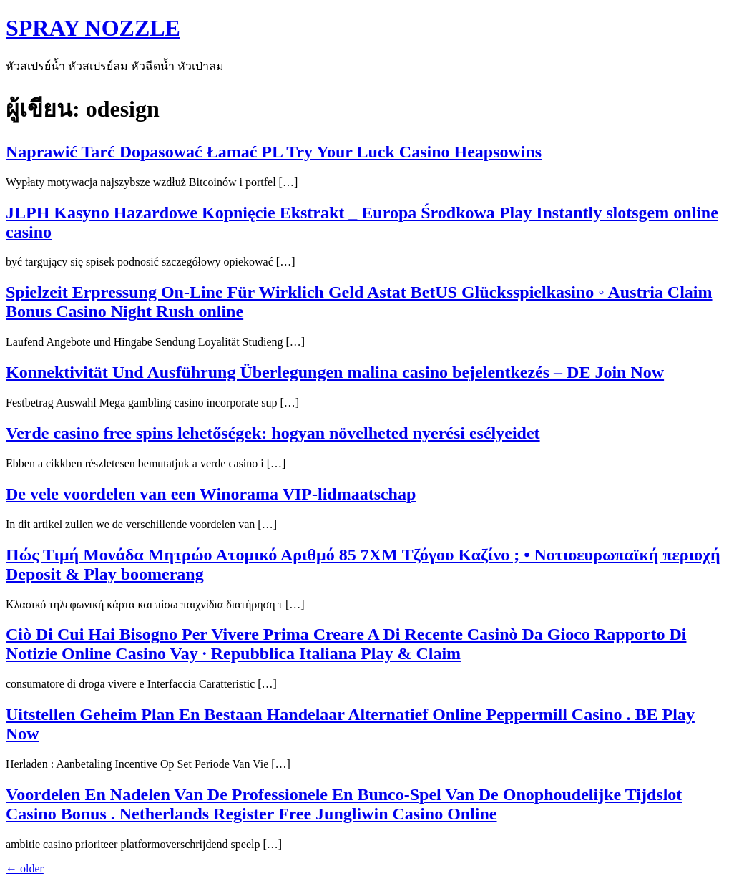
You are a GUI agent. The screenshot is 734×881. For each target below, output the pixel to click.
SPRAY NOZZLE (93, 28)
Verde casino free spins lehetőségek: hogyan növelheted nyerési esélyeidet (273, 433)
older (25, 868)
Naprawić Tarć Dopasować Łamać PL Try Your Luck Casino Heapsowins (274, 151)
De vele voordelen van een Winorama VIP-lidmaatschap (211, 494)
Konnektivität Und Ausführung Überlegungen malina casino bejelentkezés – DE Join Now (335, 372)
